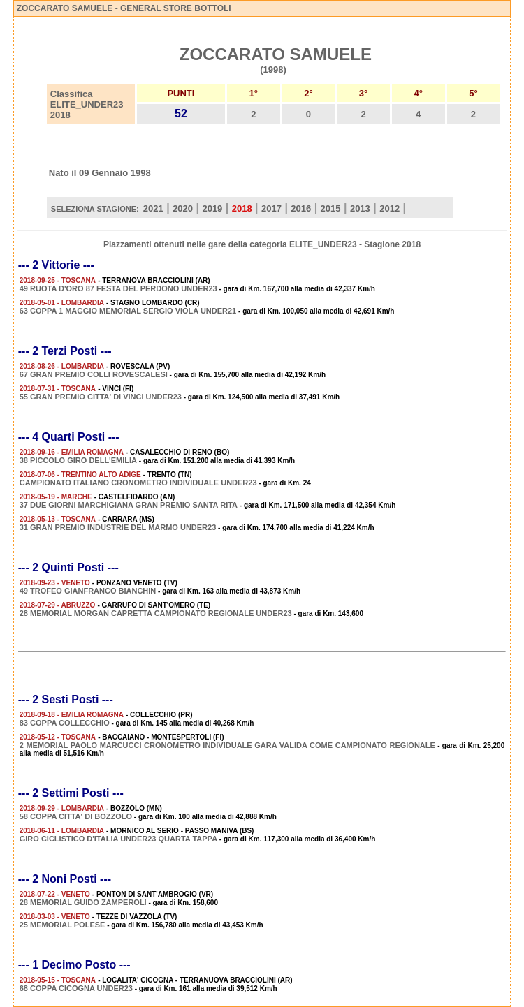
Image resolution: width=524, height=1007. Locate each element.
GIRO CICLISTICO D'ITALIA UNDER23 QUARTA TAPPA (118, 839)
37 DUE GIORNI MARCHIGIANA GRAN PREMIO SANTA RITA (129, 505)
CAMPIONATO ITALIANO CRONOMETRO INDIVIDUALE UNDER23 (138, 482)
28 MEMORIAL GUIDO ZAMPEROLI (83, 902)
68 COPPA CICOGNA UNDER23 (76, 988)
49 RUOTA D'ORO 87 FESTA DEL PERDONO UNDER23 (118, 288)
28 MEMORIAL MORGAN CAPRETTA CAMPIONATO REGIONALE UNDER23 (156, 613)
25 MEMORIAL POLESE (62, 924)
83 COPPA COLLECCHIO (65, 723)
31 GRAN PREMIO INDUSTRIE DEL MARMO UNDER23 (118, 527)
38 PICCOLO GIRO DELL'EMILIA (78, 460)
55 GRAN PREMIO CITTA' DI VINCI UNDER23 (101, 396)
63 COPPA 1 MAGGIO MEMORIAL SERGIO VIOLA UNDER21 (128, 311)
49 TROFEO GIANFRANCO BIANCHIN (88, 591)
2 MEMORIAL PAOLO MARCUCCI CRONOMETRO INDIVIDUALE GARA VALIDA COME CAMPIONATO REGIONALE (227, 745)
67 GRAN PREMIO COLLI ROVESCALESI (94, 374)
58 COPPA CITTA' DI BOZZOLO (76, 816)
